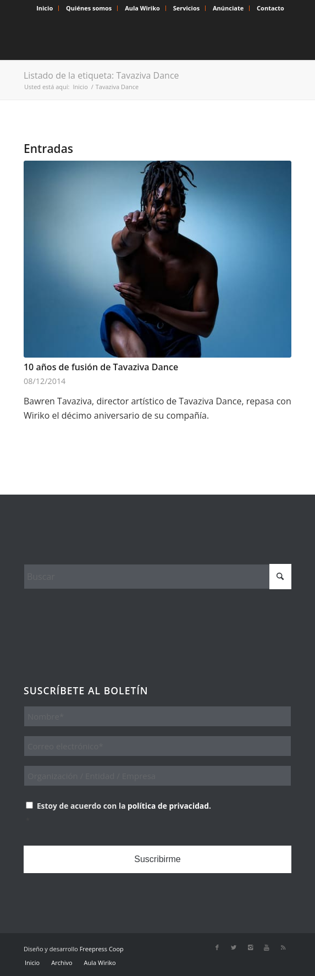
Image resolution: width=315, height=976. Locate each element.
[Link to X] (233, 947)
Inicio (44, 8)
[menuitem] (45, 8)
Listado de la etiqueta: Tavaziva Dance (101, 75)
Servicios (186, 8)
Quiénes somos (89, 8)
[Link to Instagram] (250, 947)
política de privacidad (168, 805)
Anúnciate (228, 8)
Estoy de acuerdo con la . (158, 814)
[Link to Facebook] (217, 947)
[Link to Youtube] (266, 947)
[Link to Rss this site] (283, 947)
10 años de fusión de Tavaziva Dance (101, 367)
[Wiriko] (131, 38)
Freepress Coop (102, 949)
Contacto (270, 8)
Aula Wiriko (142, 8)
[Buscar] (157, 576)
